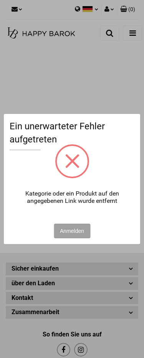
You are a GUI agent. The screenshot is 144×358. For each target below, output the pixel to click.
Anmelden (72, 231)
